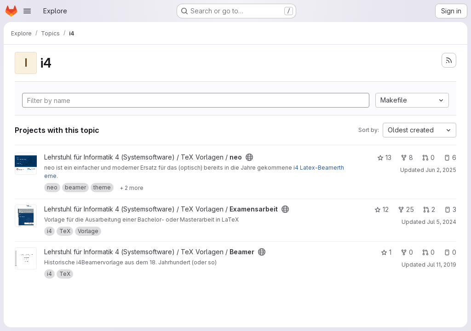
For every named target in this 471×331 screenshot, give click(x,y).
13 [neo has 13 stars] (384, 157)
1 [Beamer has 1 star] (386, 252)
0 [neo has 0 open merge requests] (428, 157)
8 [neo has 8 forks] (407, 157)
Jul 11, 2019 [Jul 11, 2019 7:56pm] (441, 264)
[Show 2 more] (131, 187)
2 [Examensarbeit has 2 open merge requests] (429, 209)
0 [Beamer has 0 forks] (407, 252)
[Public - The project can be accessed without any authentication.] (249, 157)
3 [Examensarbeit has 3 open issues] (450, 209)
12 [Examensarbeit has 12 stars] (381, 209)
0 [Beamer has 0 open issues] (450, 252)
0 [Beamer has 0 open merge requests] (428, 252)
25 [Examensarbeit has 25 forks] (406, 209)
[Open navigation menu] (27, 11)
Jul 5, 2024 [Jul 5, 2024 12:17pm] (441, 221)
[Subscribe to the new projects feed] (449, 60)
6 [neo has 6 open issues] (450, 157)
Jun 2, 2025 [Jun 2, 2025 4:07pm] (440, 169)
